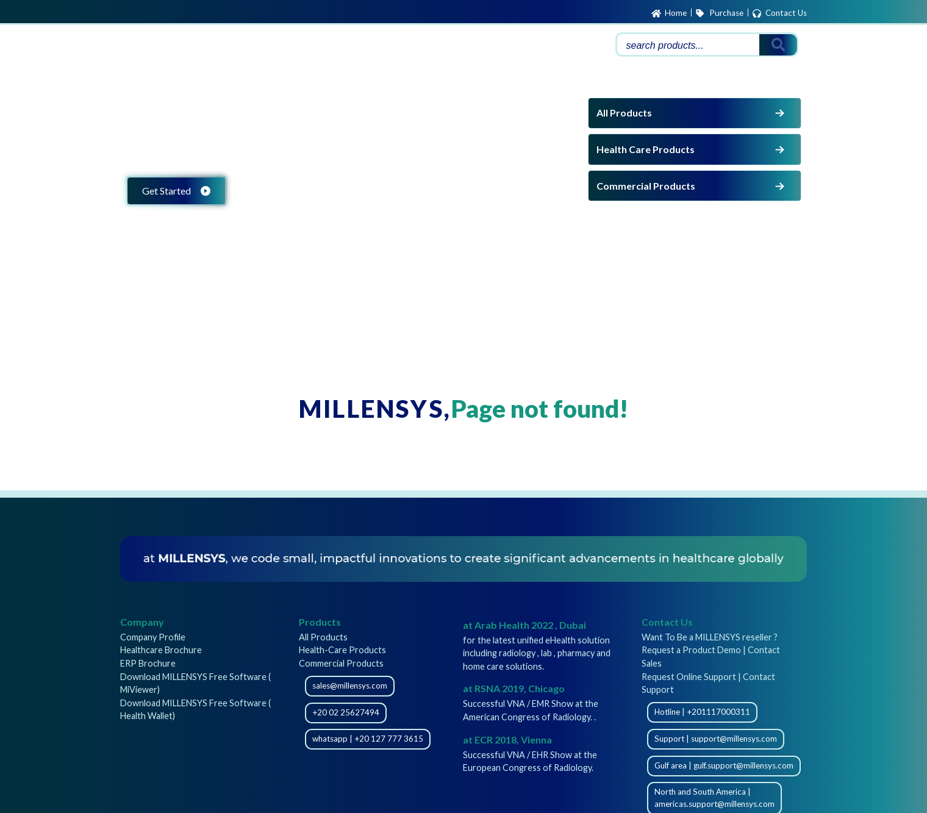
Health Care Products (691, 149)
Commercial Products (691, 186)
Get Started (176, 190)
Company (142, 622)
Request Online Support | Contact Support (708, 683)
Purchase (719, 13)
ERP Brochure (148, 663)
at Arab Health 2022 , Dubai (524, 625)
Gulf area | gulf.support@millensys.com (723, 765)
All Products (691, 113)
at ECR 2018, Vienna (507, 739)
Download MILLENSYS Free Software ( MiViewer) (195, 683)
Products (322, 45)
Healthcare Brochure (161, 650)
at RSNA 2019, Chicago (514, 688)
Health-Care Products (342, 650)
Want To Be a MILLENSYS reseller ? (710, 637)
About (521, 45)
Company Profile (152, 637)
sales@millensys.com (349, 685)
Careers (480, 45)
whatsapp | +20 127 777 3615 (367, 738)
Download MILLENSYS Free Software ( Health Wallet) (195, 710)
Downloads (429, 45)
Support (376, 45)
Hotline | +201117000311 (702, 712)
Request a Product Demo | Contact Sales (711, 656)
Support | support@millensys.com (715, 738)
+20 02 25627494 (345, 712)
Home (669, 13)
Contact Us (779, 13)
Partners (564, 45)
